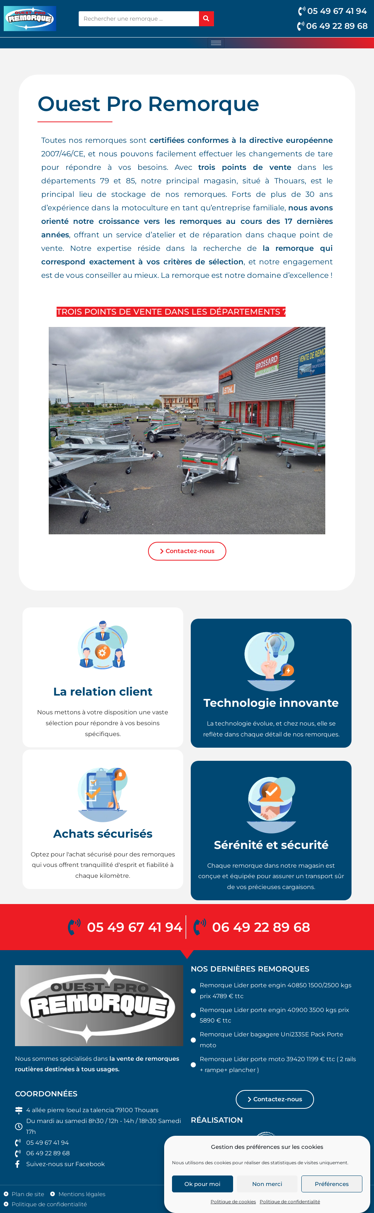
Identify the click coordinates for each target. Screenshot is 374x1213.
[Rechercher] (206, 18)
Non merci (267, 1198)
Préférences (332, 1198)
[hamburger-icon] (216, 42)
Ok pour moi (202, 1198)
